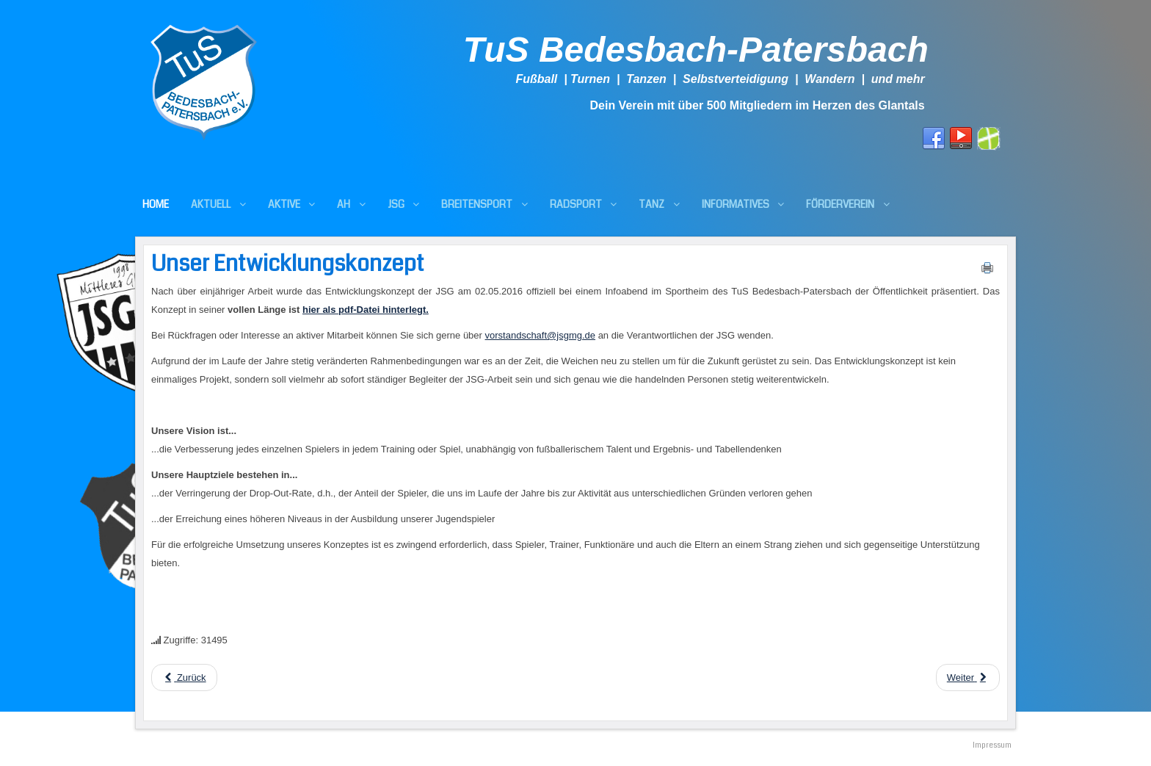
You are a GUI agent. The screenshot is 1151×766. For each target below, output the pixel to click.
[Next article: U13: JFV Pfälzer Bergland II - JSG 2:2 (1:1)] (968, 677)
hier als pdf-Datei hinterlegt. (365, 309)
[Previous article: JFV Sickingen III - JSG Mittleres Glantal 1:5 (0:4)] (184, 677)
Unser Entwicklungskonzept (287, 263)
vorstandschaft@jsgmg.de (540, 335)
